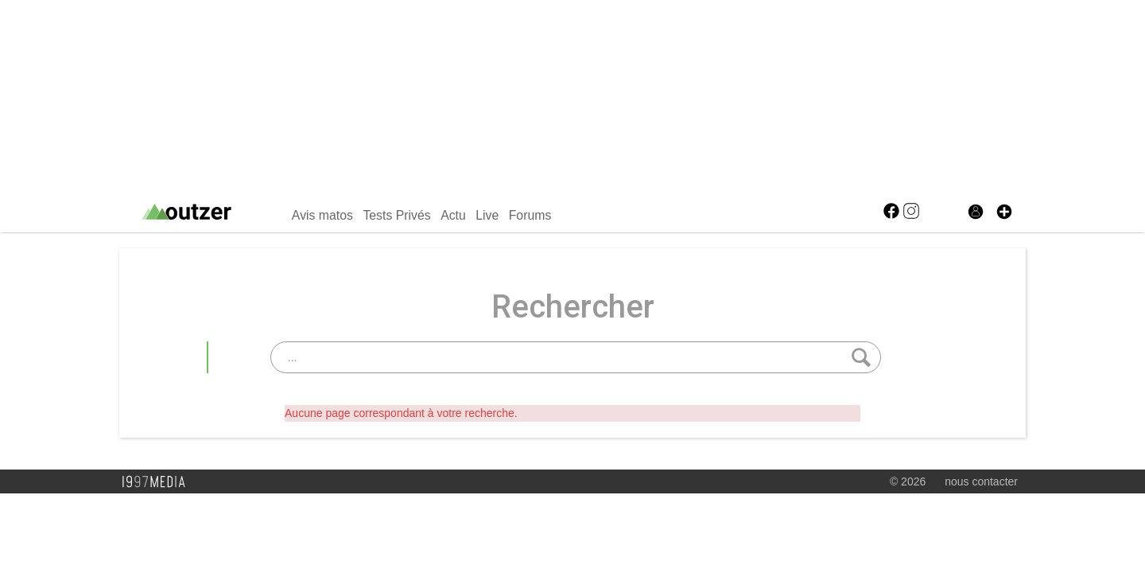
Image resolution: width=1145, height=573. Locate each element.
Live (487, 215)
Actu (453, 215)
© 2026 (908, 481)
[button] (1004, 211)
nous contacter (981, 481)
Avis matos (322, 215)
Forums (530, 215)
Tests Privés (396, 215)
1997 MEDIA (158, 482)
